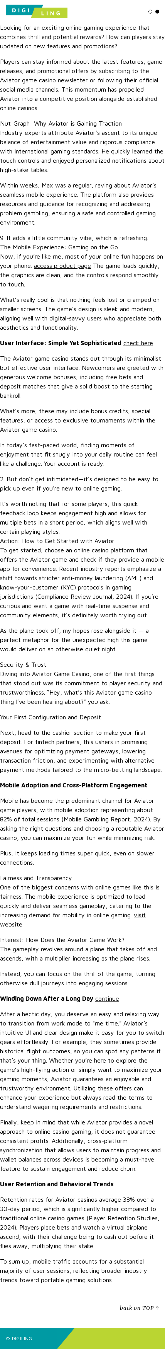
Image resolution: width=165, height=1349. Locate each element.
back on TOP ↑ (139, 1308)
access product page (62, 265)
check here (138, 342)
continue (107, 998)
